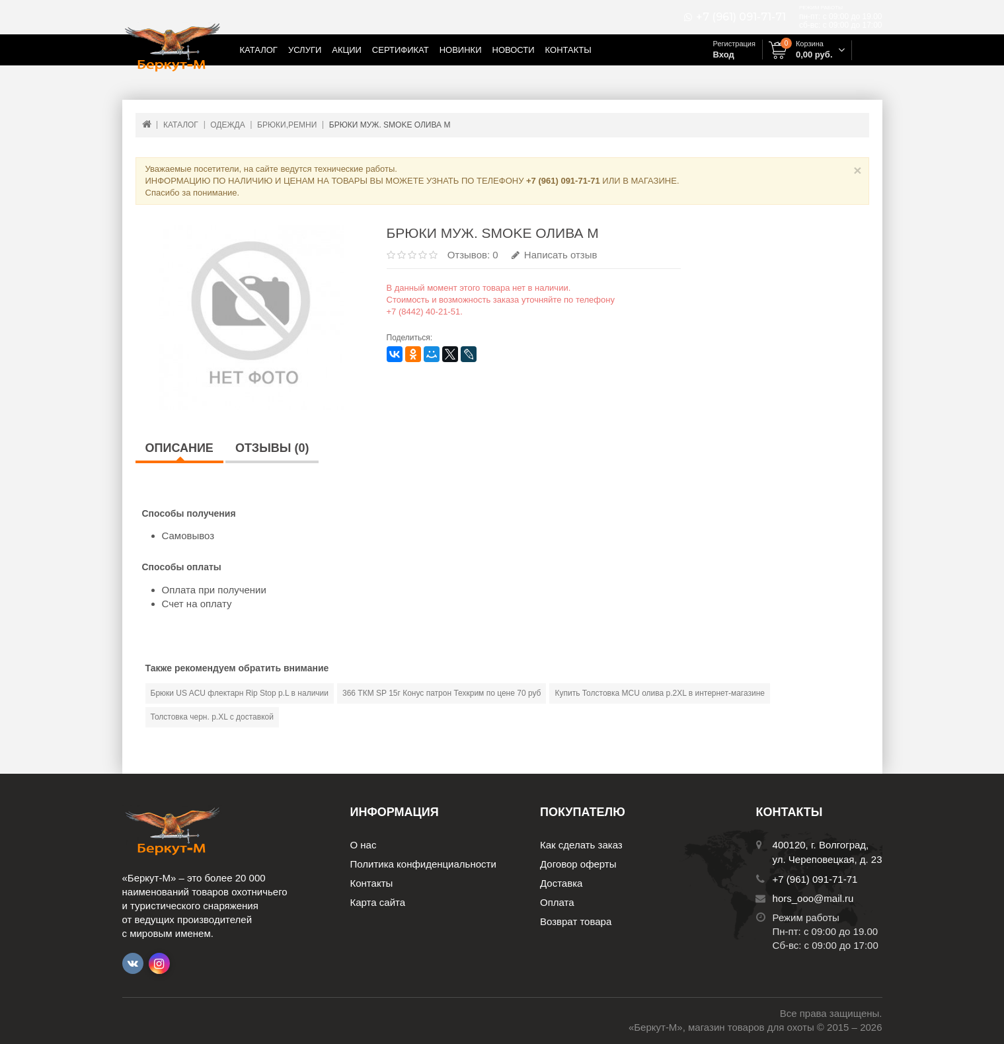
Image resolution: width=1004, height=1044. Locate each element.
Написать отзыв (555, 254)
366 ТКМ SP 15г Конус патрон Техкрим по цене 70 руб (441, 693)
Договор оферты (578, 864)
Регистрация (734, 44)
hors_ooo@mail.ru (813, 898)
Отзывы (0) (272, 448)
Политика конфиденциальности (423, 864)
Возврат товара (575, 921)
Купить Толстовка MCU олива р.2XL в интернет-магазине (660, 693)
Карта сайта (378, 902)
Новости (513, 50)
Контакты (568, 50)
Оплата (557, 902)
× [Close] (857, 170)
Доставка (561, 883)
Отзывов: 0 (472, 254)
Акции (347, 50)
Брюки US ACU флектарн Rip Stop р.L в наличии (240, 693)
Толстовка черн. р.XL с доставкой (212, 717)
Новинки (461, 50)
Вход (723, 54)
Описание (179, 448)
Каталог (259, 50)
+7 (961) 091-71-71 (741, 17)
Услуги (304, 50)
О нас (363, 844)
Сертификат (400, 50)
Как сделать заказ (581, 844)
